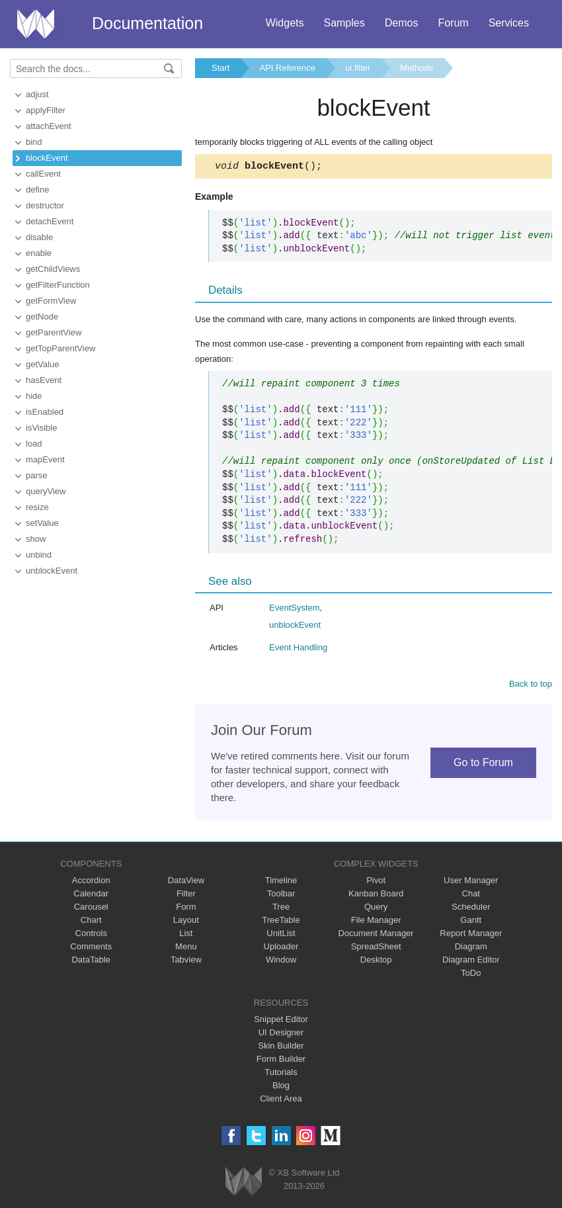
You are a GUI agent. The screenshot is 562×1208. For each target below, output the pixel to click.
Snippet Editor (281, 1021)
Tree (281, 909)
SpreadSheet (376, 948)
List (185, 935)
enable (39, 253)
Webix (243, 1183)
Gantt (470, 922)
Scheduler (471, 909)
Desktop (376, 962)
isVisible (41, 428)
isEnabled (44, 412)
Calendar (90, 895)
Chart (91, 922)
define (37, 189)
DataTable (90, 962)
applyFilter (45, 110)
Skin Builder (280, 1048)
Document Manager (376, 935)
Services (509, 22)
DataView (186, 882)
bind (34, 142)
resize (37, 507)
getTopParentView (60, 348)
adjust (37, 94)
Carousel (91, 909)
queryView (45, 491)
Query (375, 909)
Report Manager (471, 935)
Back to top (530, 686)
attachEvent (48, 126)
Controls (91, 935)
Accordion (91, 882)
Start (220, 68)
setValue (42, 523)
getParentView (53, 332)
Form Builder (281, 1061)
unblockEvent (51, 571)
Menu (186, 948)
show (36, 539)
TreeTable (281, 922)
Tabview (186, 962)
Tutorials (280, 1074)
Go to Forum (483, 764)
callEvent (43, 174)
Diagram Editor (471, 962)
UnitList (280, 935)
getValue (42, 364)
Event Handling (298, 649)
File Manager (376, 922)
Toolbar (281, 895)
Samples (343, 22)
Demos (402, 22)
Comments (91, 948)
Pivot (375, 882)
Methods (416, 68)
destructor (45, 205)
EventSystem (294, 610)
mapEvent (45, 459)
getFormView (51, 301)
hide (34, 396)
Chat (471, 895)
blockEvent (47, 158)
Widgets (285, 22)
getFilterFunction (58, 285)
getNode (42, 317)
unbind (39, 555)
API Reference (287, 68)
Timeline (281, 882)
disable (39, 237)
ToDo (471, 975)
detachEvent (49, 221)
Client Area (281, 1100)
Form (186, 909)
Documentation (147, 23)
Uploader (281, 948)
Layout (186, 922)
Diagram (471, 948)
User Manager (471, 882)
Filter (186, 895)
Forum (453, 22)
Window (281, 962)
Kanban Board (375, 895)
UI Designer (281, 1034)
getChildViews (53, 269)
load (34, 444)
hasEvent (43, 380)
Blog (281, 1087)
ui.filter (357, 68)
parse (37, 475)
